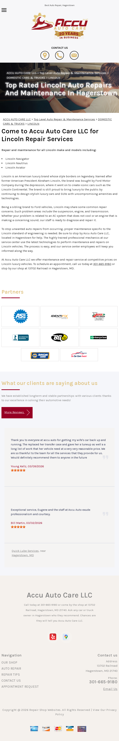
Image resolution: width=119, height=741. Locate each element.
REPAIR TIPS (10, 675)
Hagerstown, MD (23, 555)
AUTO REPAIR (11, 668)
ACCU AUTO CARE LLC (21, 73)
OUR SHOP (9, 662)
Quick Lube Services (25, 551)
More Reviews (16, 413)
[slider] (18, 470)
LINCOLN (54, 77)
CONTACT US (11, 681)
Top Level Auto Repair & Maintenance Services (73, 73)
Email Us (110, 689)
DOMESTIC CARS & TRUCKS (26, 77)
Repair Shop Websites (45, 710)
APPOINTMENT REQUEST (20, 687)
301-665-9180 (102, 264)
